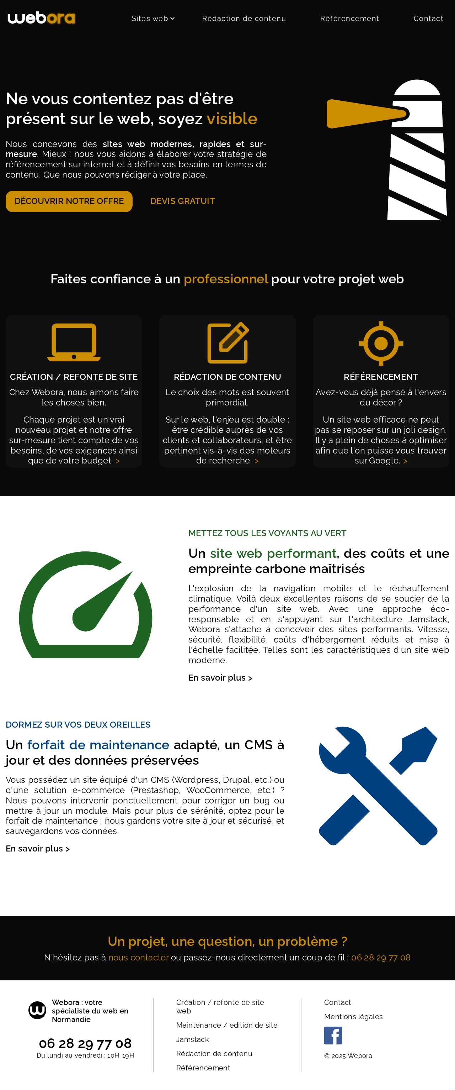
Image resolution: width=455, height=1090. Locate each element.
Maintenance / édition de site (227, 1025)
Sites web (153, 18)
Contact (429, 18)
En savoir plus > (220, 677)
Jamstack (192, 1039)
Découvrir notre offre (69, 201)
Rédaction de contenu (244, 18)
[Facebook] (333, 1042)
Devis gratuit (182, 201)
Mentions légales (353, 1016)
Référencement (350, 18)
